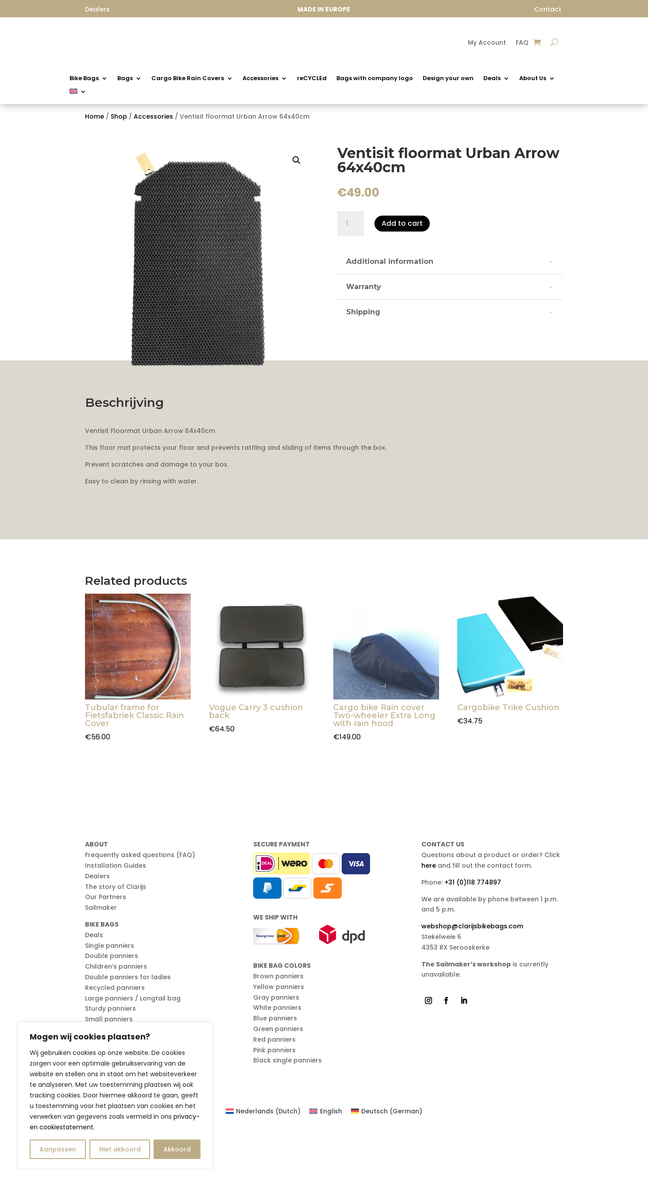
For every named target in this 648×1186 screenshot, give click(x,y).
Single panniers (109, 997)
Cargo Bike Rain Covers (187, 78)
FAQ (522, 43)
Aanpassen (57, 1149)
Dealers (97, 927)
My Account (487, 43)
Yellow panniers (278, 1038)
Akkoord (177, 1149)
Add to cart (402, 228)
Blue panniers (275, 1070)
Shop (119, 120)
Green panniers (278, 1081)
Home (94, 120)
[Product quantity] (350, 228)
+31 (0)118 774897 (472, 934)
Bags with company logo (374, 78)
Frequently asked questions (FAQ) (140, 907)
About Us (532, 78)
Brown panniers (278, 1028)
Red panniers (274, 1091)
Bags (125, 78)
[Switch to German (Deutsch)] (387, 1163)
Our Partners (105, 949)
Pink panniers (274, 1101)
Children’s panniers (116, 1018)
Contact (547, 9)
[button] (297, 165)
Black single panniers (287, 1112)
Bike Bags (84, 78)
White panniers (277, 1059)
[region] (115, 1095)
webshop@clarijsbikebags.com (472, 978)
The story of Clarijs (115, 938)
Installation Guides (115, 917)
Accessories (260, 78)
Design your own (448, 78)
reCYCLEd (312, 78)
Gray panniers (276, 1049)
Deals (492, 78)
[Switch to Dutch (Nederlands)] (263, 1163)
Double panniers (111, 1008)
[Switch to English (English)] (326, 1163)
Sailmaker (101, 959)
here (428, 917)
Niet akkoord (120, 1149)
